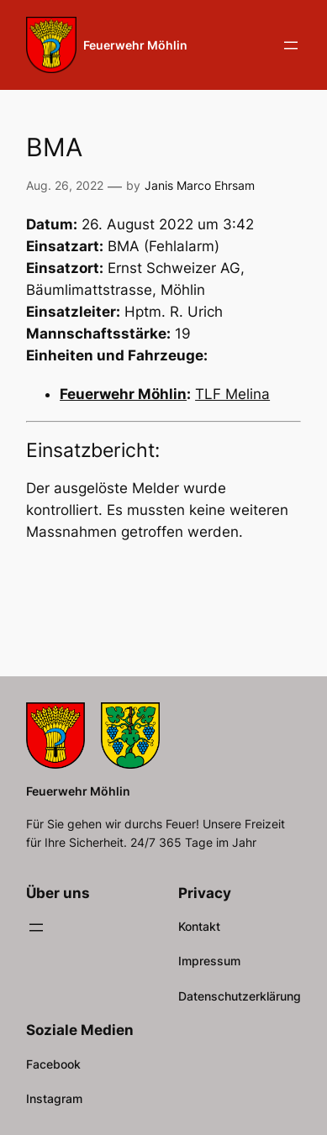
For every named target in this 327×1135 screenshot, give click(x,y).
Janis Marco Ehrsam (200, 185)
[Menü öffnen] (291, 45)
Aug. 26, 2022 (64, 185)
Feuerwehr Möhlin (135, 45)
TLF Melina (232, 394)
